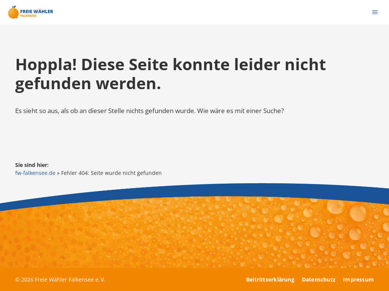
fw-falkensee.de (35, 172)
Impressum (358, 279)
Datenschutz (318, 279)
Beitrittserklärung (270, 279)
